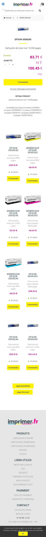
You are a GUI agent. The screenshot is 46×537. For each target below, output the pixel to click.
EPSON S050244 (13, 338)
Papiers (23, 450)
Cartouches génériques (23, 442)
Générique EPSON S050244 (13, 276)
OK (23, 534)
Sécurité (23, 473)
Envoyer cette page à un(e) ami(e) (23, 89)
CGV (23, 469)
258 (13, 165)
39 (13, 230)
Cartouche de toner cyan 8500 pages (13, 286)
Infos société (23, 480)
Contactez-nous (23, 510)
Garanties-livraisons (23, 499)
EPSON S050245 (23, 39)
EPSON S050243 (33, 275)
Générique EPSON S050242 (32, 150)
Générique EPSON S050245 (13, 213)
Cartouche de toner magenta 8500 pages (32, 223)
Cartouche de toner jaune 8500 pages (13, 158)
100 (32, 354)
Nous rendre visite (23, 484)
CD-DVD (23, 454)
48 (33, 167)
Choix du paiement (23, 495)
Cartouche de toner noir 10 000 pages (13, 223)
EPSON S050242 (13, 149)
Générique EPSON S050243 (32, 213)
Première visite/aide (23, 477)
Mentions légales (23, 465)
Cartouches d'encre (23, 438)
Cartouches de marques (23, 446)
